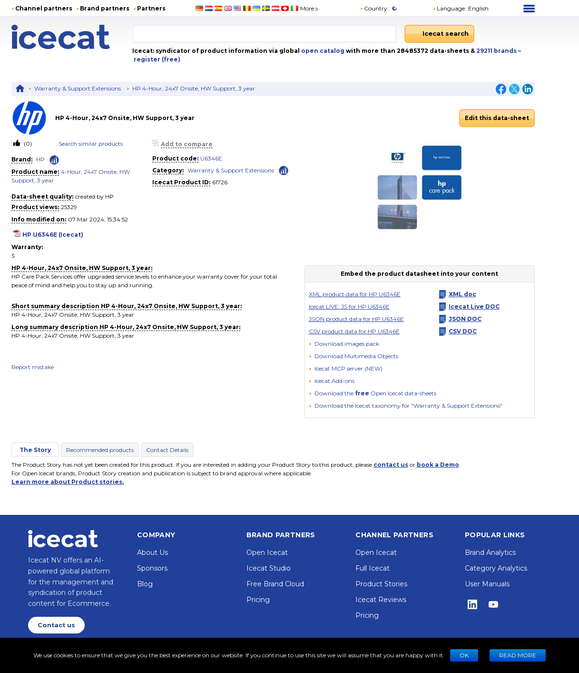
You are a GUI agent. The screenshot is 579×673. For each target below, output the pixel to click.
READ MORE (517, 655)
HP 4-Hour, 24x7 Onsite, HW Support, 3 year (193, 88)
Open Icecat (267, 552)
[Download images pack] (344, 344)
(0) (27, 143)
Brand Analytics (490, 552)
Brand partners (104, 8)
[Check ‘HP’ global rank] (54, 160)
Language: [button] (449, 8)
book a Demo (438, 464)
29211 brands (497, 50)
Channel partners (43, 8)
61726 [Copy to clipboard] (219, 182)
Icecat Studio (268, 568)
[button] (461, 8)
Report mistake (32, 367)
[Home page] (71, 37)
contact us (390, 464)
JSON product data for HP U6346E (356, 318)
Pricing (258, 599)
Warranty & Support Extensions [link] (230, 170)
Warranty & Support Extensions (77, 88)
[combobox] (264, 34)
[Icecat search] (439, 34)
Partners (151, 8)
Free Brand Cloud (275, 584)
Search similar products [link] (91, 143)
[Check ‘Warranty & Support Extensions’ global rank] (283, 169)
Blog (145, 584)
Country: (374, 8)
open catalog (322, 50)
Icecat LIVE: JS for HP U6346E (349, 306)
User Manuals (487, 584)
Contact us (56, 625)
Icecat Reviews (380, 599)
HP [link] (40, 159)
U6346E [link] (211, 158)
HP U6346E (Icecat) (52, 234)
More (310, 8)
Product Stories (381, 584)
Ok (464, 655)
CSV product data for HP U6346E (354, 331)
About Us (152, 552)
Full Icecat (372, 568)
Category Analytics (496, 568)
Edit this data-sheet (497, 117)
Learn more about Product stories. (67, 481)
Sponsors (152, 568)
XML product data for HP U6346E (355, 294)
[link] (33, 118)
